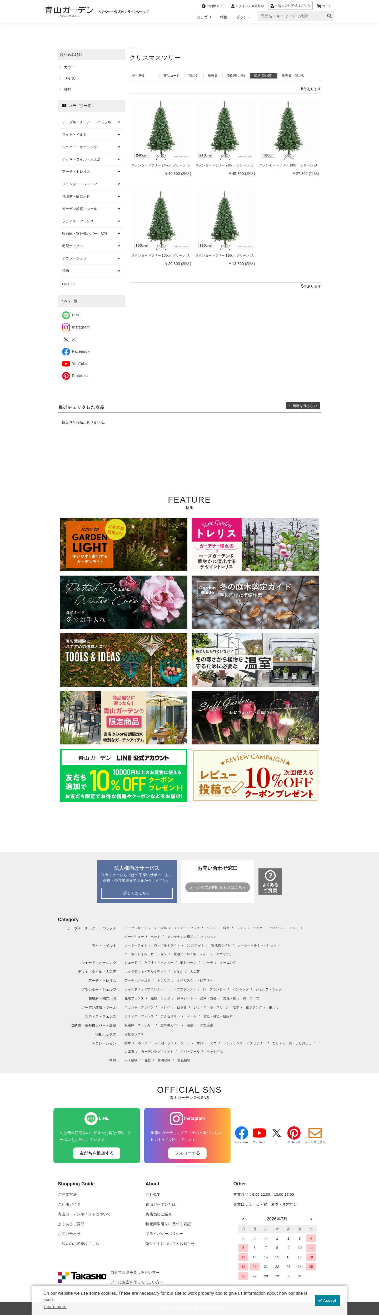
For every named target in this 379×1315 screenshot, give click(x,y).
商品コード (171, 75)
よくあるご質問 (71, 1224)
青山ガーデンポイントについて (84, 1214)
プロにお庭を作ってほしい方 (137, 1282)
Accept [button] (327, 1300)
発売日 (212, 75)
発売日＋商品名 (293, 75)
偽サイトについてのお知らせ (170, 1244)
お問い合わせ (69, 1234)
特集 (224, 17)
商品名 (193, 75)
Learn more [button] (55, 1306)
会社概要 (153, 1194)
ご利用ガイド (69, 1204)
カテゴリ (204, 17)
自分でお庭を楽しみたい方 (135, 1272)
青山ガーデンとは (161, 1204)
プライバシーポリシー (164, 1234)
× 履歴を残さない (302, 406)
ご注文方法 (67, 1194)
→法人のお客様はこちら (78, 1244)
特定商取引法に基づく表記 (168, 1224)
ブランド (243, 17)
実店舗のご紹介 (159, 1214)
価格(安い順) (236, 75)
